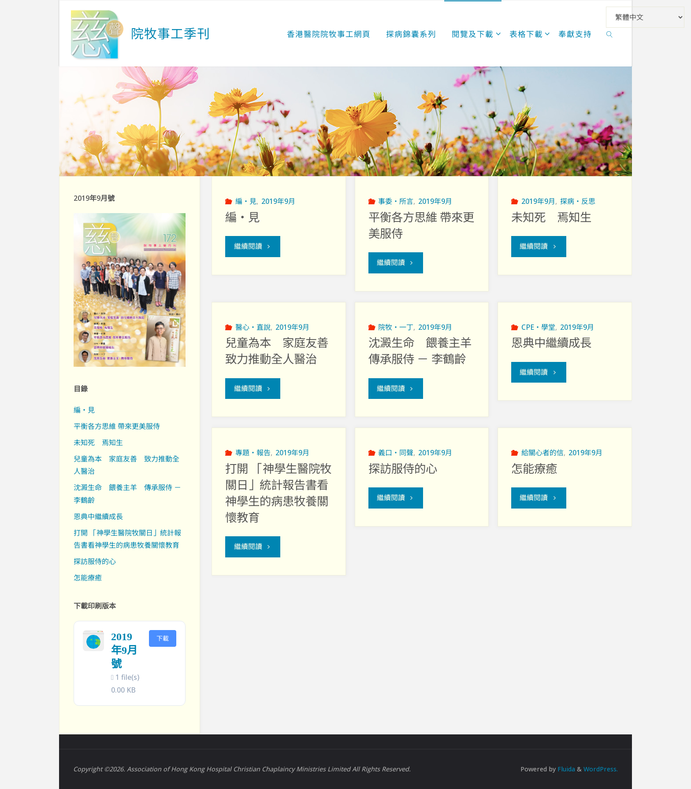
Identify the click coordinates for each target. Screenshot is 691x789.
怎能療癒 (534, 469)
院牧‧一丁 (395, 327)
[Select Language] (645, 17)
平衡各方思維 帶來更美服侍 (117, 426)
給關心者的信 (542, 453)
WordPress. (600, 769)
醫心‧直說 (253, 327)
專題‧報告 (253, 453)
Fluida (565, 769)
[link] (609, 33)
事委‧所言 (395, 201)
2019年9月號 (124, 650)
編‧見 (245, 201)
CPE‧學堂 (538, 327)
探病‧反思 (577, 201)
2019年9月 (278, 201)
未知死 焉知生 (551, 217)
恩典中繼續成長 (551, 343)
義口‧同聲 (395, 453)
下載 (162, 638)
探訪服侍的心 (402, 469)
